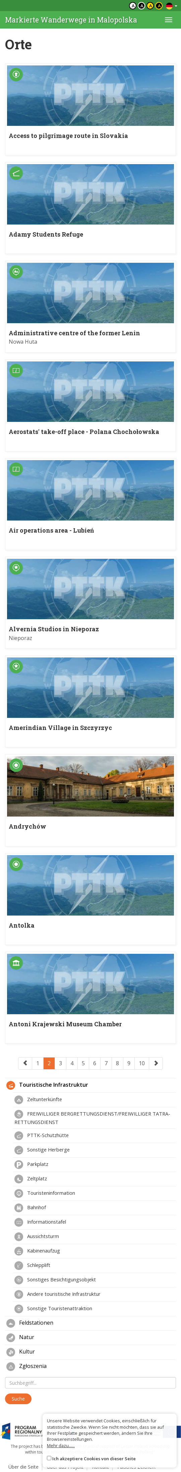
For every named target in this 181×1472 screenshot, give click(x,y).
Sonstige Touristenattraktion (53, 1309)
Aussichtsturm (36, 1236)
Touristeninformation (44, 1193)
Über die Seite (23, 1467)
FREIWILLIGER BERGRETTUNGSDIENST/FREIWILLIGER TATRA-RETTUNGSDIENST (92, 1117)
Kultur (20, 1352)
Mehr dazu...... (61, 1445)
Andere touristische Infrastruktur (57, 1294)
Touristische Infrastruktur (47, 1085)
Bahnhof (30, 1208)
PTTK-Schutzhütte (41, 1135)
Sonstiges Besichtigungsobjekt (55, 1280)
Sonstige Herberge (42, 1150)
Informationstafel (40, 1222)
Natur (20, 1337)
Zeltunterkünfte (38, 1099)
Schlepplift (32, 1265)
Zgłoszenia (26, 1366)
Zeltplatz (30, 1179)
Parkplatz (31, 1164)
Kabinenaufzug (37, 1251)
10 (142, 1063)
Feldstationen (29, 1323)
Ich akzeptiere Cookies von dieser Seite (94, 1459)
